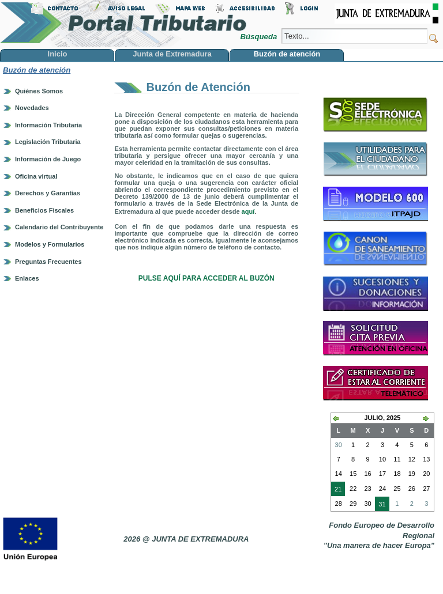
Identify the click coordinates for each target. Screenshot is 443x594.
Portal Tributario (123, 23)
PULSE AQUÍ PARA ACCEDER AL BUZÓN (206, 278)
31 (380, 505)
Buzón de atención (36, 70)
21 (336, 490)
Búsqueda (260, 36)
